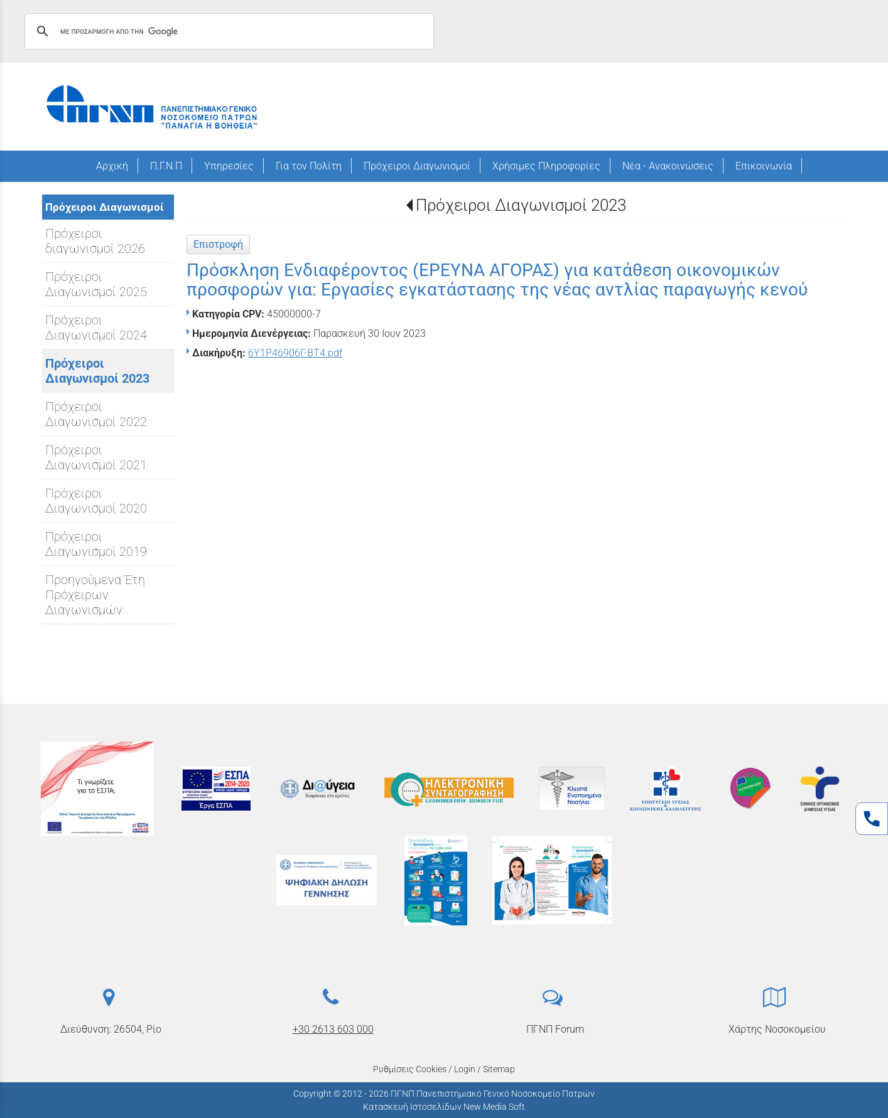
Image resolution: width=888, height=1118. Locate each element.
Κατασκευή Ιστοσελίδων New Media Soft (444, 1107)
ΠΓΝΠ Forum (555, 1029)
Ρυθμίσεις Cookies (410, 1069)
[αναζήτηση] (227, 31)
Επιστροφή (218, 244)
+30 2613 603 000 (333, 1029)
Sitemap (499, 1069)
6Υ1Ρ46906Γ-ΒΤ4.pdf (295, 353)
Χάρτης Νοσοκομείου (777, 1029)
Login (464, 1069)
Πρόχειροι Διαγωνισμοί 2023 (521, 205)
